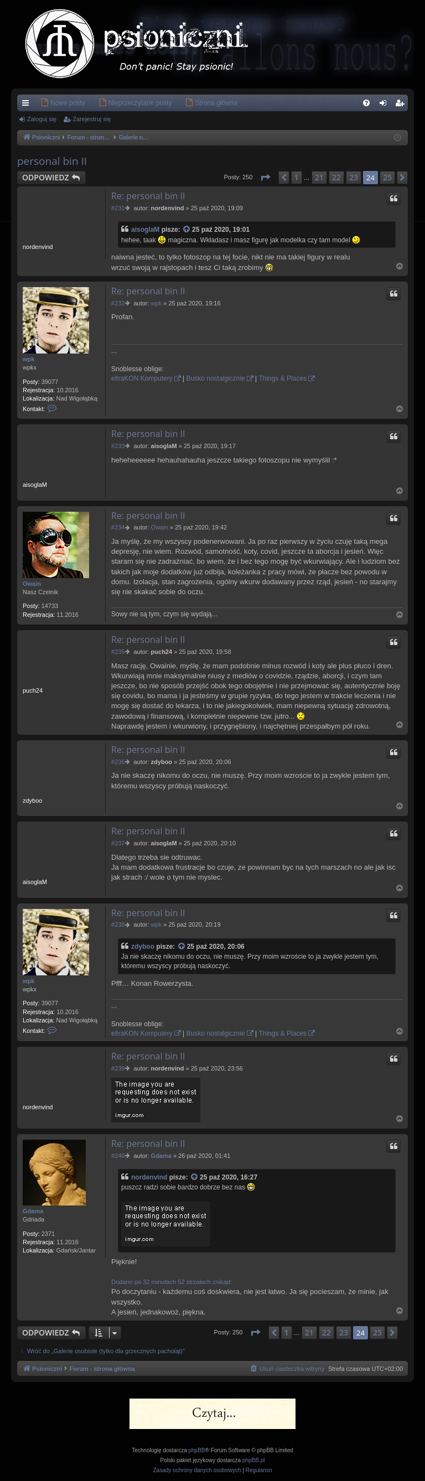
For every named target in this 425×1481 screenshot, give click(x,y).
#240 (118, 1155)
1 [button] (296, 177)
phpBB (197, 1450)
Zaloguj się (41, 119)
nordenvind (149, 1177)
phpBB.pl (253, 1460)
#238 (118, 924)
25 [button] (387, 177)
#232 (118, 303)
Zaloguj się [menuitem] (385, 105)
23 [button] (353, 177)
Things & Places (282, 378)
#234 (118, 527)
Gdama (33, 1211)
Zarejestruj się (91, 119)
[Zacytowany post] (187, 230)
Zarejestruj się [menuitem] (402, 105)
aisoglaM (145, 229)
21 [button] (319, 177)
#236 (118, 761)
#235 (118, 651)
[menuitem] (46, 103)
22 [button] (336, 177)
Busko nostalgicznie (215, 378)
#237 (118, 843)
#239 (118, 1068)
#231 (118, 208)
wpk (28, 359)
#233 (118, 446)
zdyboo (142, 946)
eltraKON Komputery (142, 378)
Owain (32, 583)
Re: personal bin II (148, 195)
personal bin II (52, 161)
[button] (265, 177)
